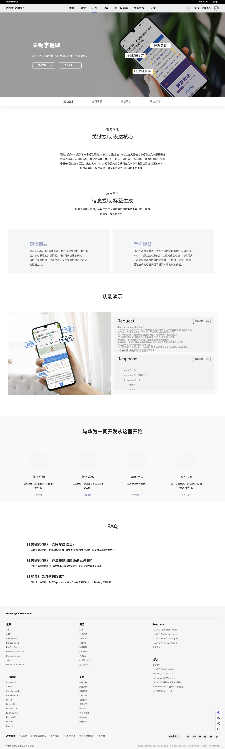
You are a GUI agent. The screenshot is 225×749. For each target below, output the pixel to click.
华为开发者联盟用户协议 (157, 746)
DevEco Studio (12, 643)
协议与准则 (84, 713)
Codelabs (83, 652)
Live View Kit (12, 713)
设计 (83, 8)
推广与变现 (121, 8)
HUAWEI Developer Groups (165, 630)
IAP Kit (9, 700)
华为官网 (23, 735)
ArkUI (8, 634)
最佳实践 (83, 638)
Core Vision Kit (13, 695)
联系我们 (83, 709)
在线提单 (83, 700)
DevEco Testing (13, 647)
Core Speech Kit (13, 691)
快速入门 (83, 704)
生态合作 (139, 8)
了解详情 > (39, 495)
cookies (202, 746)
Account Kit (11, 682)
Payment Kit (11, 717)
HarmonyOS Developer (19, 613)
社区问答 (83, 695)
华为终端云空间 (87, 735)
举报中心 (83, 717)
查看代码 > (137, 495)
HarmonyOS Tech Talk (163, 674)
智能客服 (83, 691)
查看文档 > (186, 495)
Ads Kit (9, 687)
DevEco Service (13, 656)
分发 (106, 8)
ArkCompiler (12, 638)
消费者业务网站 (39, 735)
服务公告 (83, 682)
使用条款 (142, 746)
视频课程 (83, 647)
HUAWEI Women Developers (166, 643)
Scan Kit (9, 726)
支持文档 (83, 687)
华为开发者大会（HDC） (163, 691)
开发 (94, 8)
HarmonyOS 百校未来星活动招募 (167, 682)
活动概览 (156, 665)
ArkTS (9, 630)
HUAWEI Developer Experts (165, 634)
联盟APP (83, 722)
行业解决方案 (85, 660)
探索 (71, 8)
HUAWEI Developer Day (163, 669)
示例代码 (83, 634)
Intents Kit (10, 704)
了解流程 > (88, 495)
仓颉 (8, 660)
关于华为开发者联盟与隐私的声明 (184, 746)
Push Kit (9, 722)
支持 (153, 8)
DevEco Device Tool (15, 652)
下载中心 (83, 643)
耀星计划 (156, 647)
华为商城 (54, 735)
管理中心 (206, 8)
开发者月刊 (84, 665)
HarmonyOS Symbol (15, 665)
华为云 (101, 735)
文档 (196, 8)
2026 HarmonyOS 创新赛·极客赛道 (168, 687)
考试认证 (83, 656)
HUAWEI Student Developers (165, 638)
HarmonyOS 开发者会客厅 (164, 678)
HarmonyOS (69, 735)
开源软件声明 (213, 746)
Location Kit (11, 709)
